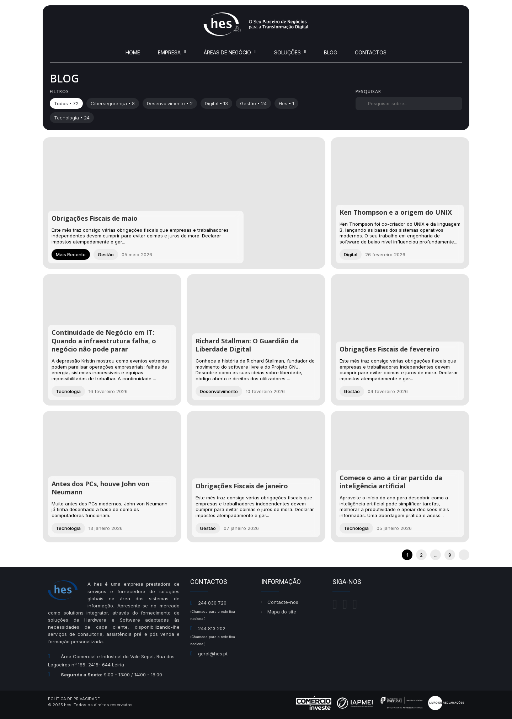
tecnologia (72, 117)
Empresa (172, 52)
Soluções (290, 52)
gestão (253, 103)
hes (286, 103)
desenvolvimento (170, 103)
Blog (330, 52)
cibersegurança (113, 103)
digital (216, 103)
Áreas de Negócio (230, 52)
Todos (66, 103)
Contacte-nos (282, 602)
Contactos (370, 52)
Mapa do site (281, 612)
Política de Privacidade (74, 698)
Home (133, 52)
